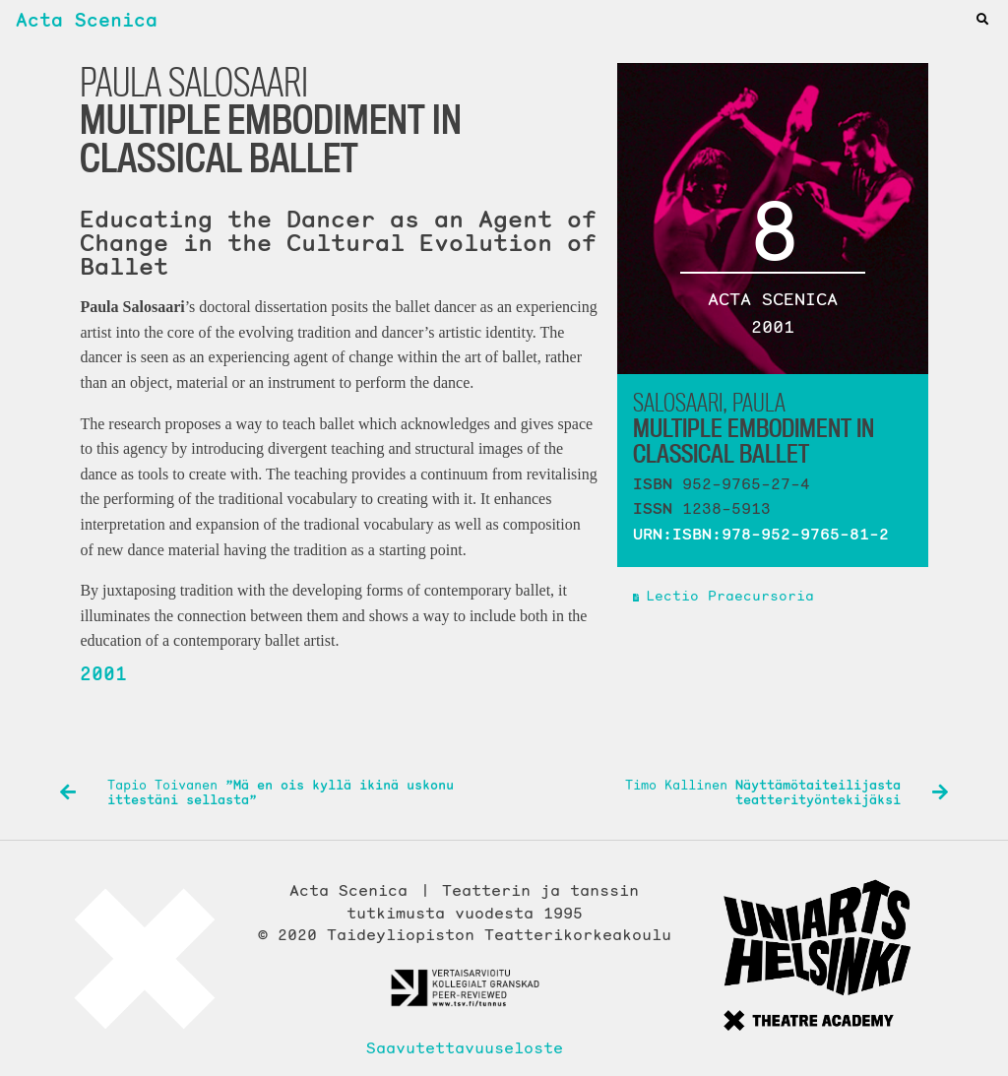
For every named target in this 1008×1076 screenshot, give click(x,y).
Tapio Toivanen (257, 793)
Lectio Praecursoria (730, 595)
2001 (103, 673)
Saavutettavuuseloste (464, 1047)
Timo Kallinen (786, 793)
